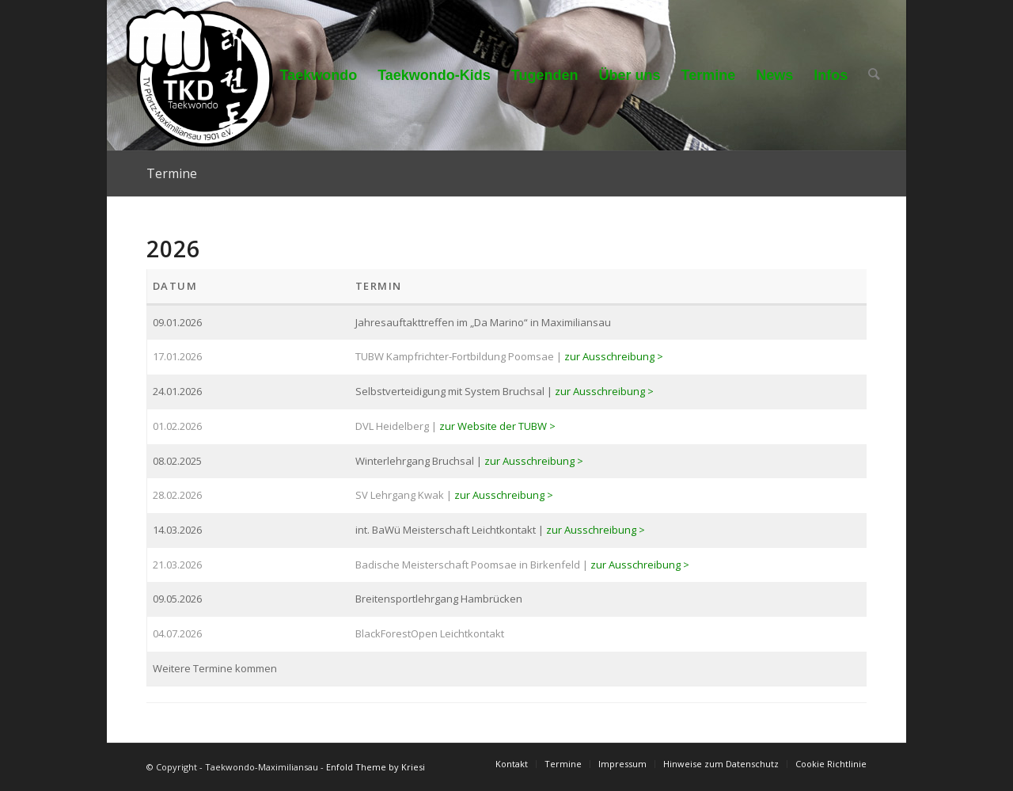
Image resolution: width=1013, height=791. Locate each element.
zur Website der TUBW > (497, 426)
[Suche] (874, 75)
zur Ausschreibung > (613, 356)
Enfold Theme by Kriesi (375, 767)
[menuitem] (319, 75)
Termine (171, 173)
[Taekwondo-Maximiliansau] (200, 75)
